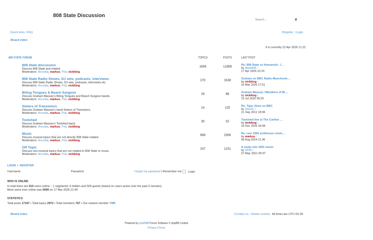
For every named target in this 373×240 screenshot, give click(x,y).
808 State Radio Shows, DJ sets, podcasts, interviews (65, 79)
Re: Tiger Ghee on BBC (256, 105)
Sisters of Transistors (39, 106)
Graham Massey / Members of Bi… (264, 92)
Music (27, 134)
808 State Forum (20, 57)
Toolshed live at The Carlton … (262, 119)
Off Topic (29, 147)
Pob (64, 71)
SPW (248, 150)
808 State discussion (39, 65)
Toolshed (29, 120)
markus (55, 71)
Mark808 (250, 67)
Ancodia (43, 71)
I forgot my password (147, 171)
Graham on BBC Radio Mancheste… (265, 78)
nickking (74, 71)
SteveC (249, 108)
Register (27, 165)
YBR (113, 203)
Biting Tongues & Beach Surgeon (49, 92)
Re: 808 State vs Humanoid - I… (262, 64)
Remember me (174, 171)
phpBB (143, 223)
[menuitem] (29, 32)
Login (11, 165)
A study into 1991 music (257, 146)
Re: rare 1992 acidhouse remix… (263, 133)
